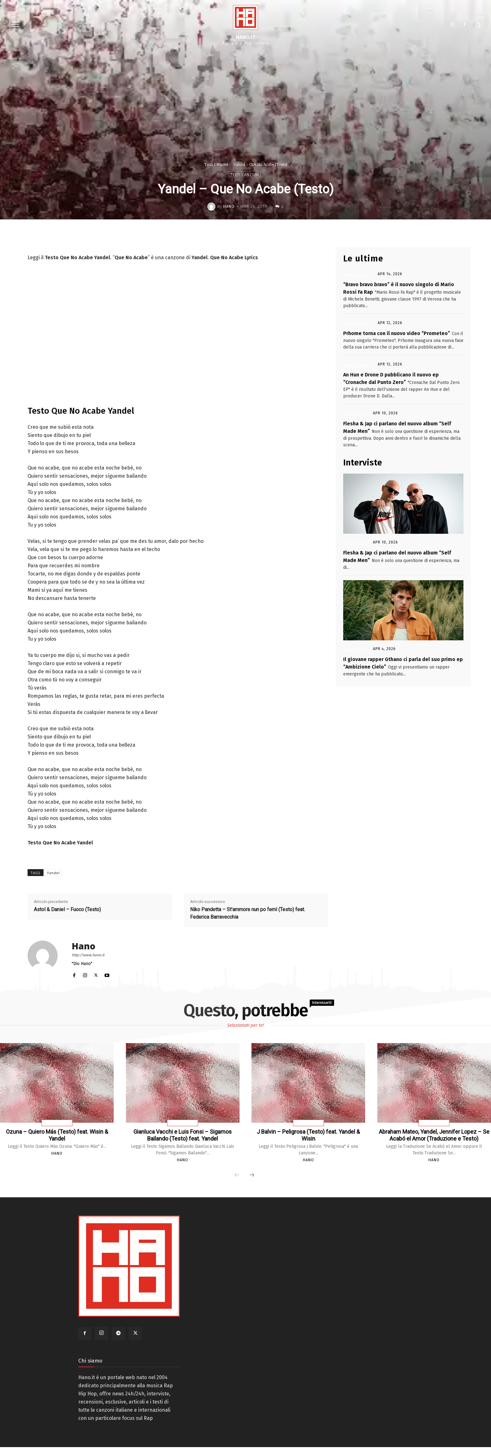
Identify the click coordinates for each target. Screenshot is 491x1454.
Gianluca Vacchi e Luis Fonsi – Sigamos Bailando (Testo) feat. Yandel (183, 1135)
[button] (478, 25)
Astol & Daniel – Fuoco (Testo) (67, 909)
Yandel (53, 872)
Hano (229, 206)
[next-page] (252, 1182)
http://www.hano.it (88, 955)
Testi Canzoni (216, 164)
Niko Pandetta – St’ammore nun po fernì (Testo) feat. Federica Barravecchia (247, 913)
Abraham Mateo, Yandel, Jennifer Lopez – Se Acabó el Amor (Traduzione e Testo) (434, 1138)
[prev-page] (237, 1182)
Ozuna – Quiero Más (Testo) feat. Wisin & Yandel (57, 1135)
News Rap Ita (358, 275)
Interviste (356, 414)
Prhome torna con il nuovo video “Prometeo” (396, 333)
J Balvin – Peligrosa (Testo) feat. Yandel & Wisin (308, 1135)
